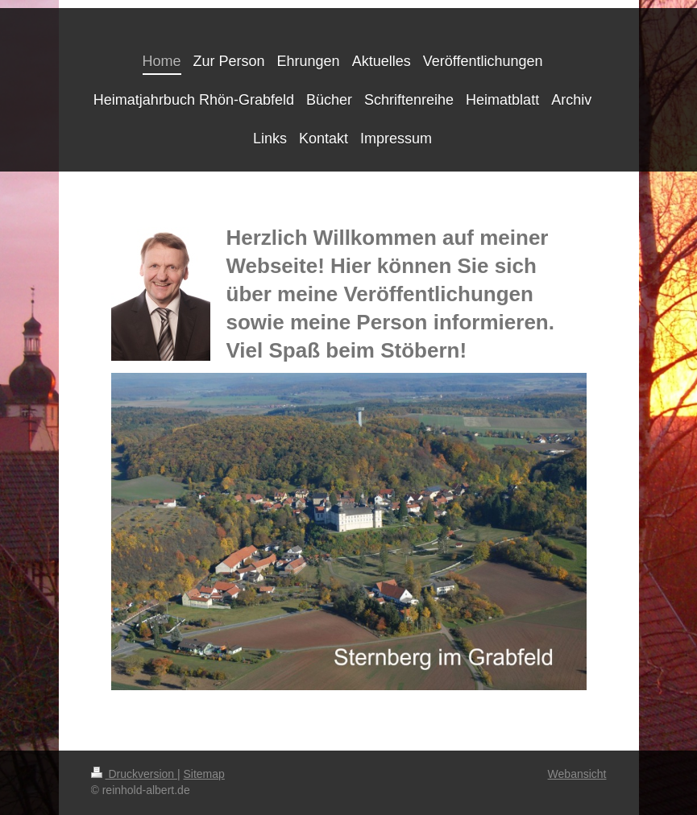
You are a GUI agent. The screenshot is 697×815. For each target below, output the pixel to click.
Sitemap (204, 773)
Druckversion (134, 773)
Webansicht (577, 773)
